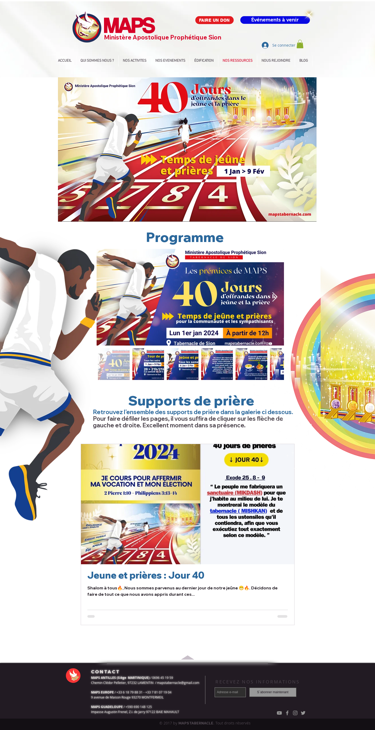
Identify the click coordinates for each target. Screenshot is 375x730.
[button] (300, 44)
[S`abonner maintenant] (273, 692)
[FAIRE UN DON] (214, 20)
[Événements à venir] (275, 20)
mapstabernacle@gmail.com (178, 682)
